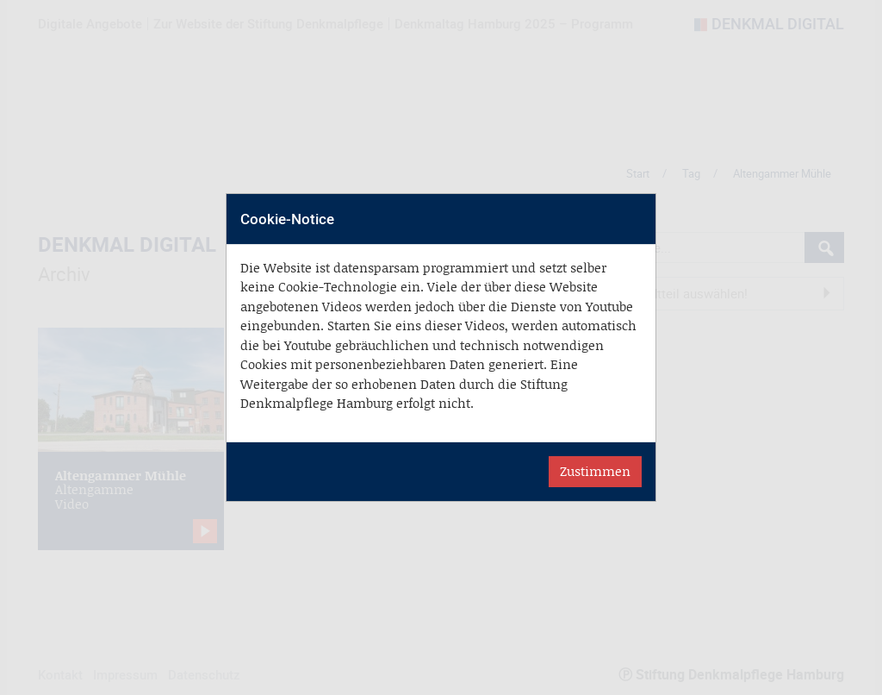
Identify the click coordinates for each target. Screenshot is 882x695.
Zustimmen (595, 471)
